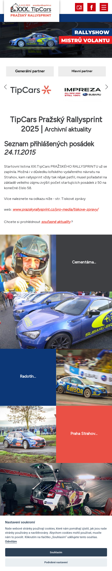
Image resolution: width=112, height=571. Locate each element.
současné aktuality (55, 222)
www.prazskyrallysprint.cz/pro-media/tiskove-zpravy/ (55, 209)
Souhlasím (56, 552)
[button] (106, 87)
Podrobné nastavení (56, 562)
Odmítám (11, 541)
